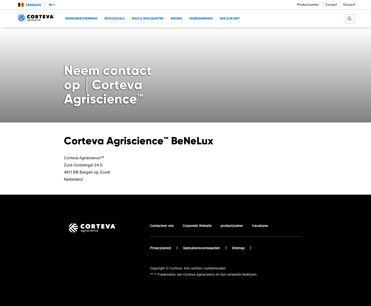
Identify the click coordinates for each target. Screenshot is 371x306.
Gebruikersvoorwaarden (202, 247)
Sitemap (239, 247)
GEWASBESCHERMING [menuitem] (81, 18)
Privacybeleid (161, 247)
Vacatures (260, 225)
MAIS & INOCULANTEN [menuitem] (148, 18)
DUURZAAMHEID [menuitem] (201, 18)
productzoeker (232, 225)
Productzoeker (308, 4)
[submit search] (349, 19)
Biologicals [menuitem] (115, 18)
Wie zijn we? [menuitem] (230, 18)
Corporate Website (197, 225)
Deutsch (349, 4)
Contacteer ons (161, 225)
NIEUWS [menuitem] (176, 18)
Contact (331, 4)
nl (51, 5)
